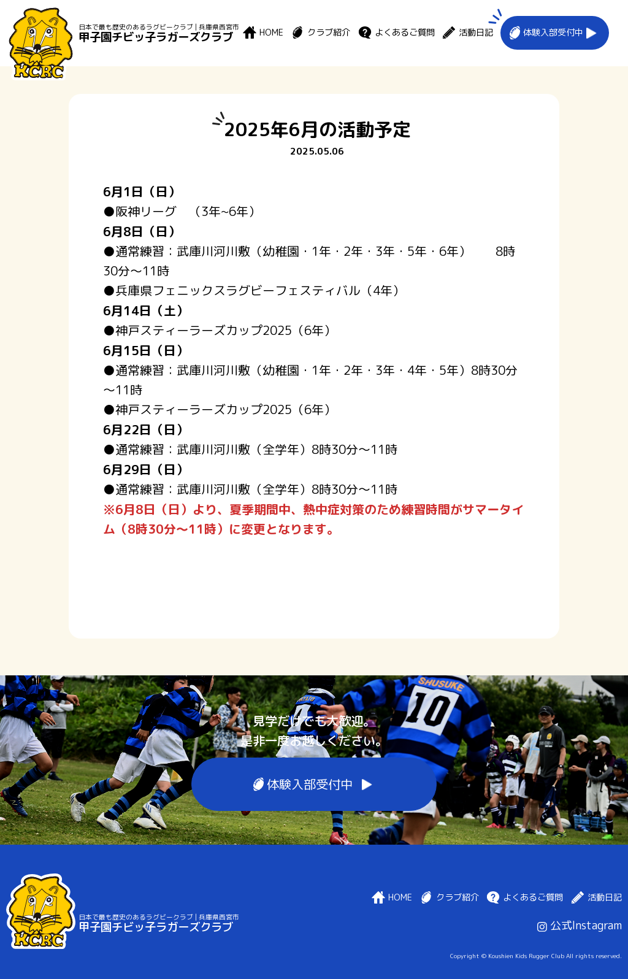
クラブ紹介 (328, 32)
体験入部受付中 (553, 32)
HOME (271, 32)
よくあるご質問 (405, 32)
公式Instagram (579, 925)
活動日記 (476, 32)
